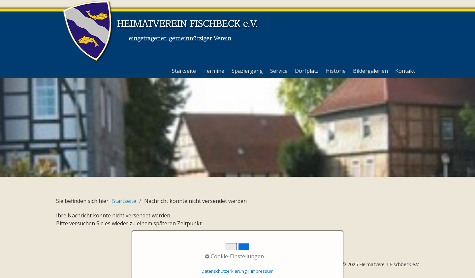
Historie (336, 70)
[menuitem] (184, 71)
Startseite (184, 70)
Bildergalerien (370, 70)
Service (279, 70)
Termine (213, 70)
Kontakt (405, 70)
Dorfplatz (307, 70)
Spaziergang (247, 70)
